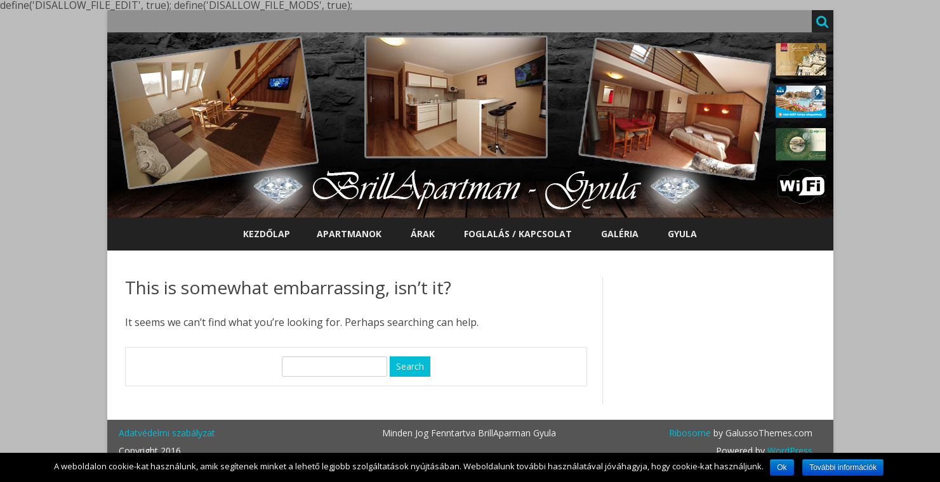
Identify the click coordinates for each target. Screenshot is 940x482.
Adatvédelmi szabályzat (167, 433)
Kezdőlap (266, 234)
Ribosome (690, 433)
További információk (843, 467)
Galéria (620, 234)
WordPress (788, 451)
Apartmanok (349, 234)
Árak (423, 234)
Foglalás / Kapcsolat (518, 234)
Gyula (682, 234)
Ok (781, 467)
